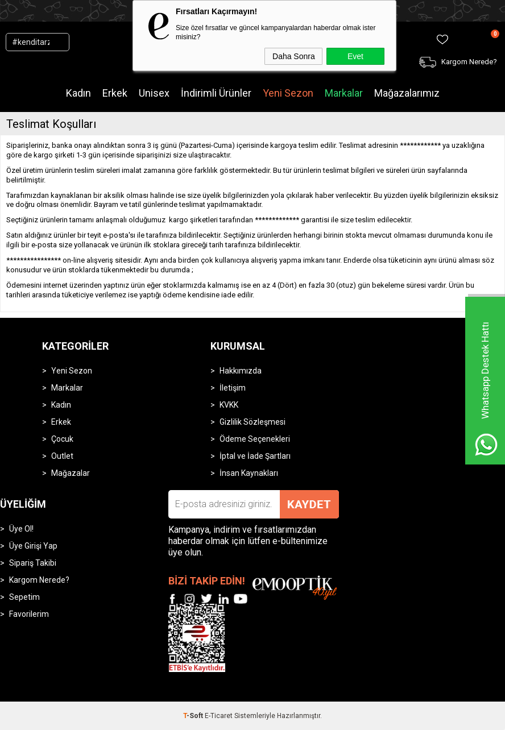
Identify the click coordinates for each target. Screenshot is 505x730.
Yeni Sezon (288, 93)
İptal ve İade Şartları (255, 456)
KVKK (229, 404)
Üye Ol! (21, 528)
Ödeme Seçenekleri (255, 438)
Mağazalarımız (407, 93)
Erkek (114, 93)
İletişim (233, 387)
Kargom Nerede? (39, 579)
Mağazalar (70, 473)
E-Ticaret (219, 716)
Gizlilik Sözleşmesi (252, 421)
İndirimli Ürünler (216, 93)
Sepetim (24, 597)
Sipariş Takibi (32, 562)
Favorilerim (29, 614)
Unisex (154, 93)
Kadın (78, 93)
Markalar (344, 93)
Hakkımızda (241, 370)
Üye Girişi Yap (33, 545)
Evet (355, 56)
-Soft (194, 716)
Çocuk (62, 438)
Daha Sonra (293, 56)
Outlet (62, 456)
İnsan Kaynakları (249, 473)
